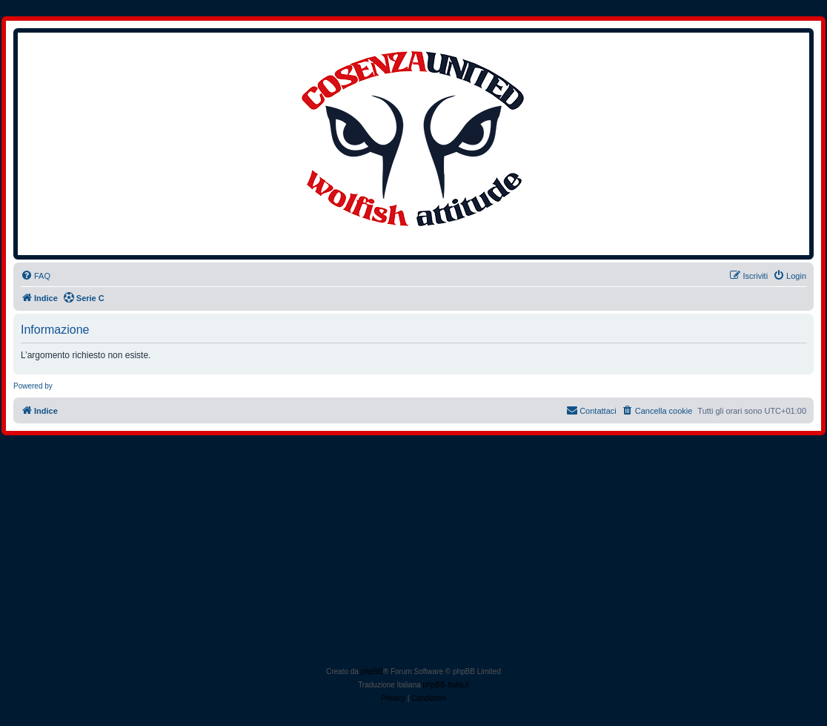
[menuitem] (35, 276)
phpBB (372, 671)
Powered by (33, 386)
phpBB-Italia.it (446, 685)
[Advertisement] (415, 554)
